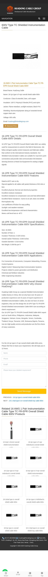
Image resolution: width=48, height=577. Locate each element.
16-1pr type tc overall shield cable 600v (26, 397)
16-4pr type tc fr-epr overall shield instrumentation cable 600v (35, 473)
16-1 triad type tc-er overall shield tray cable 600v (26, 401)
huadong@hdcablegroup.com (18, 121)
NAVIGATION (7, 19)
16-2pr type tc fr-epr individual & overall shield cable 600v (35, 444)
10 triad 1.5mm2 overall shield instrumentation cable (11, 444)
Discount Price (11, 126)
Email (18, 573)
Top (42, 574)
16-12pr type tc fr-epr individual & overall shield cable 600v (11, 473)
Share (6, 574)
